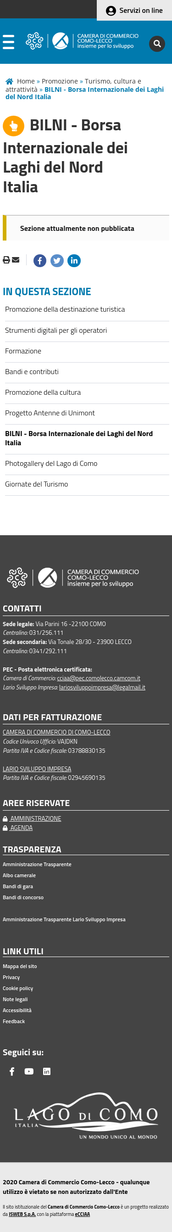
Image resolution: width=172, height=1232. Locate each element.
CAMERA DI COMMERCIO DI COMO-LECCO (56, 732)
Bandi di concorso (23, 897)
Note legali (15, 999)
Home (26, 81)
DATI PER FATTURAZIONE (52, 717)
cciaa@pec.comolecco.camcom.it (98, 678)
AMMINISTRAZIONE (32, 818)
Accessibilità (17, 1010)
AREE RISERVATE (36, 803)
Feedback (14, 1021)
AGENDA (18, 827)
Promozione (60, 81)
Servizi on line (141, 10)
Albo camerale (19, 875)
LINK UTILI (23, 951)
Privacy (11, 977)
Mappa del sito (20, 966)
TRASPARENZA (32, 849)
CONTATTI (22, 608)
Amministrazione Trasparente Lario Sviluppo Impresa (64, 919)
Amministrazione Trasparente (37, 864)
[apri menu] (8, 43)
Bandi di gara (18, 886)
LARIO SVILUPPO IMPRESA (37, 768)
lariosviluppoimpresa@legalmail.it (102, 687)
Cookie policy (18, 988)
